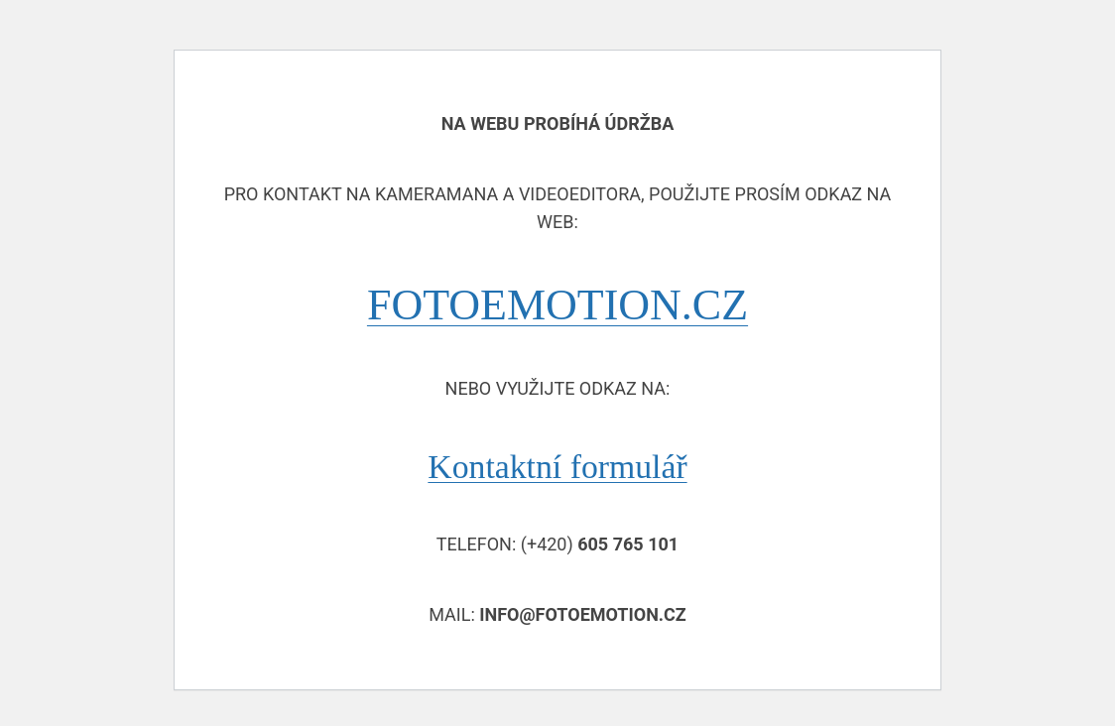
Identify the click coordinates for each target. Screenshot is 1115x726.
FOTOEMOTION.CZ (557, 305)
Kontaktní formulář (557, 466)
